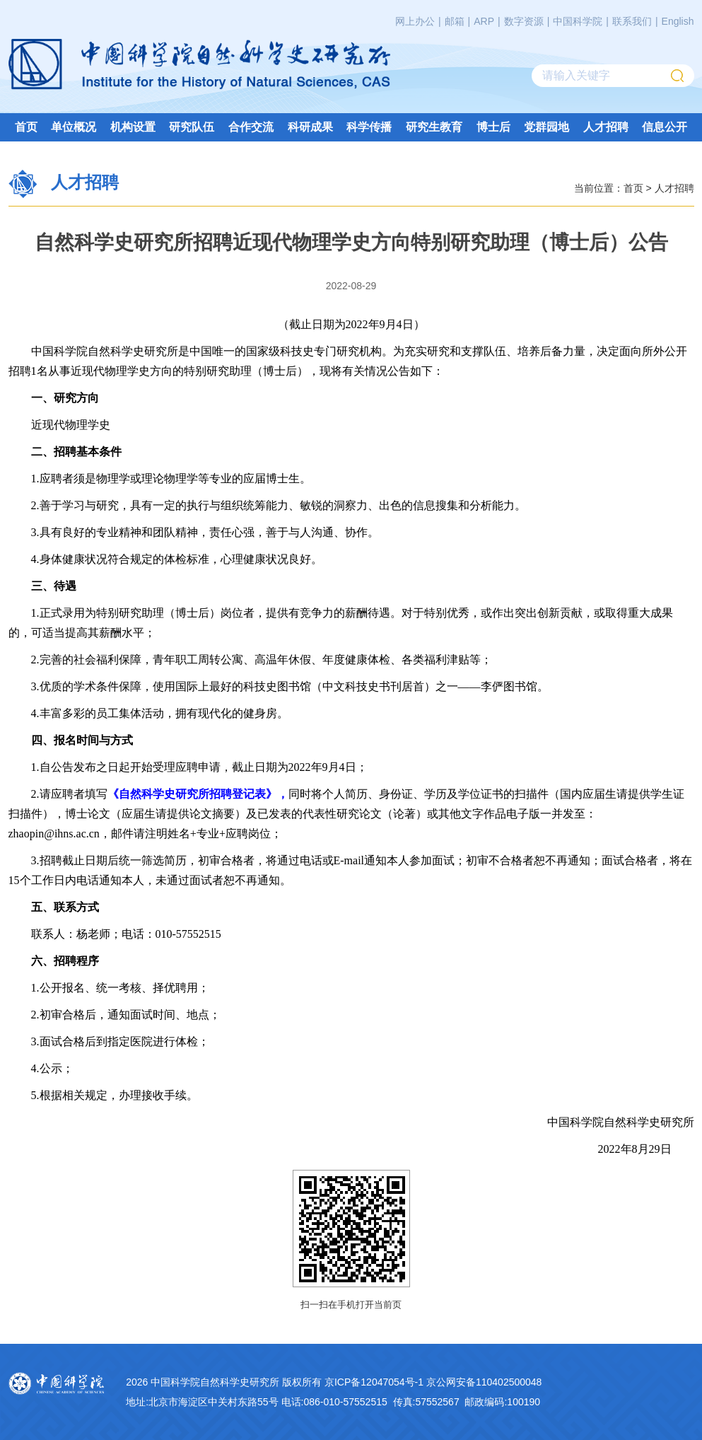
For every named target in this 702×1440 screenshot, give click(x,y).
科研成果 (310, 127)
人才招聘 (605, 127)
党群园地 (546, 127)
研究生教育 (434, 127)
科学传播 (369, 127)
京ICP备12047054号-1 (373, 1382)
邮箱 (454, 21)
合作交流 (251, 127)
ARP (484, 21)
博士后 (493, 127)
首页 (26, 127)
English (678, 21)
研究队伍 (191, 127)
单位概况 (73, 127)
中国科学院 (577, 21)
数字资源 (524, 21)
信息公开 (664, 127)
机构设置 (133, 127)
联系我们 (632, 21)
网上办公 (415, 21)
